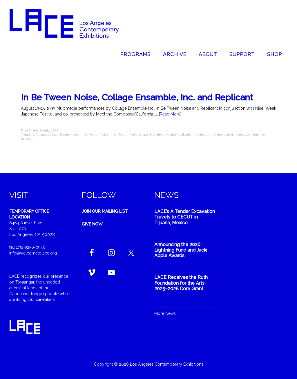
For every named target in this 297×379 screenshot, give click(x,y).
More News (165, 313)
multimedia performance (227, 134)
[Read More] (170, 114)
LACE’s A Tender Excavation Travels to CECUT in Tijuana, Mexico (184, 217)
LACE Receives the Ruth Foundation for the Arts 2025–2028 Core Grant (181, 283)
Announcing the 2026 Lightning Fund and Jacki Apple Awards (180, 250)
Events (44, 130)
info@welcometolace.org (33, 253)
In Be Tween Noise (94, 134)
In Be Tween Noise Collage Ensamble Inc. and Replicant (150, 134)
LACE (54, 130)
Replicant (28, 138)
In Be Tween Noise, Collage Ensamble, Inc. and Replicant (137, 97)
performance (256, 134)
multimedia (200, 134)
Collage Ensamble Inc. (63, 134)
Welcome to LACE (70, 23)
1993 (43, 134)
